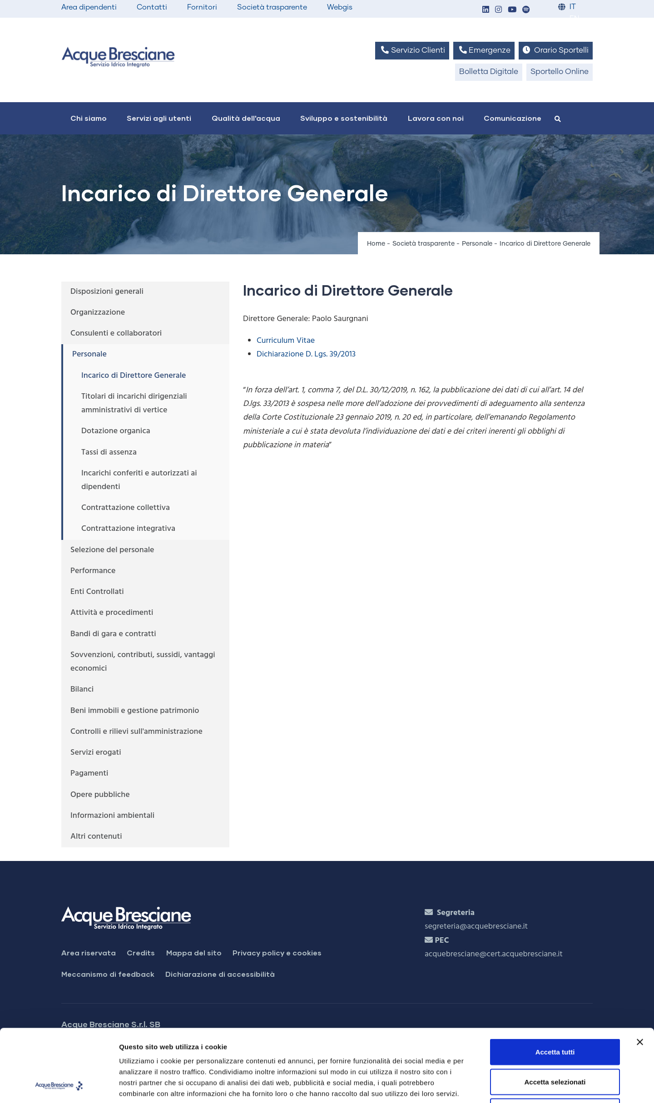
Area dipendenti (89, 7)
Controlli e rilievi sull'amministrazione (136, 731)
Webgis (339, 7)
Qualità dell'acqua (246, 118)
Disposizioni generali (107, 291)
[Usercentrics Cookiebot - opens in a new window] (59, 1085)
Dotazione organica (115, 431)
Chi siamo (88, 118)
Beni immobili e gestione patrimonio (134, 710)
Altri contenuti (96, 836)
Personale (477, 244)
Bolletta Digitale (488, 72)
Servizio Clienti (412, 50)
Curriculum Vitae (286, 340)
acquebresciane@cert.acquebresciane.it (494, 954)
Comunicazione (512, 118)
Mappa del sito (194, 952)
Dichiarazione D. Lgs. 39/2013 (306, 354)
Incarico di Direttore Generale (133, 375)
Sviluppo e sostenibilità (343, 118)
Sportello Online (559, 72)
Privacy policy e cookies (277, 952)
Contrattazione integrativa (128, 528)
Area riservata (88, 952)
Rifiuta (555, 1043)
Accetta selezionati (554, 1014)
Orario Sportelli (556, 50)
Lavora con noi (436, 118)
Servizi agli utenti (159, 118)
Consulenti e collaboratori (116, 333)
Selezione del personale (112, 550)
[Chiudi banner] (640, 974)
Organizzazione (97, 312)
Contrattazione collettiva (125, 507)
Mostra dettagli (477, 1085)
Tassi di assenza (109, 452)
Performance (93, 571)
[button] (485, 10)
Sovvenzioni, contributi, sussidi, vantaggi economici (142, 661)
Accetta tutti (555, 984)
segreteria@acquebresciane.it (476, 926)
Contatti (152, 7)
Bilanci (82, 689)
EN (574, 18)
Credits (141, 952)
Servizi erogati (95, 752)
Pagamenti (89, 773)
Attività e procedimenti (111, 612)
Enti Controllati (97, 591)
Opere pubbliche (100, 794)
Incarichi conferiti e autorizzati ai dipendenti (139, 480)
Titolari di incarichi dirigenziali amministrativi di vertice (134, 403)
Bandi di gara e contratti (113, 634)
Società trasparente (272, 7)
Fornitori (202, 7)
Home (376, 244)
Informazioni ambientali (112, 815)
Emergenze (483, 50)
